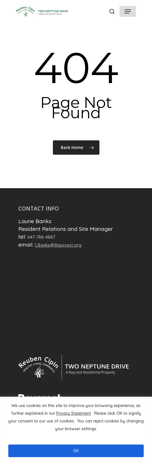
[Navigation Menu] (127, 11)
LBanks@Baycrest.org (58, 245)
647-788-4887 (41, 237)
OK (76, 450)
